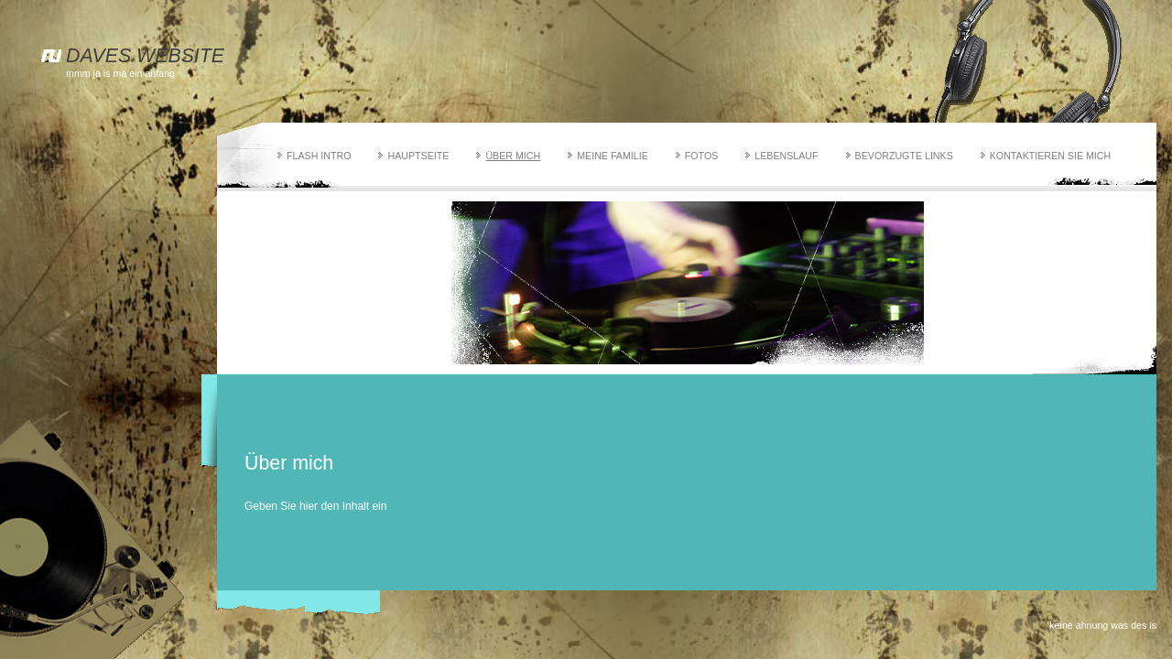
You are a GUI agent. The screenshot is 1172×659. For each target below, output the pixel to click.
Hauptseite (418, 155)
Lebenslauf (786, 155)
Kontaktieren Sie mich (1050, 155)
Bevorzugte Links (904, 155)
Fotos (702, 155)
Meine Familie (612, 155)
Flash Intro (319, 155)
